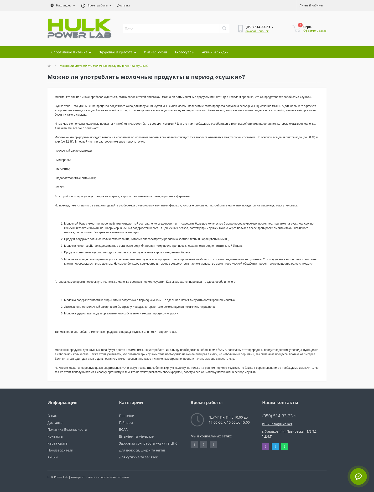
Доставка (123, 5)
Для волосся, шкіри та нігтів (142, 450)
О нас (52, 415)
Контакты (55, 436)
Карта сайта (57, 443)
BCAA (123, 429)
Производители (60, 450)
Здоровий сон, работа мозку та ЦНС (148, 443)
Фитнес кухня (155, 52)
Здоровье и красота (117, 52)
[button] (62, 5)
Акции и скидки (215, 52)
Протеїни (126, 415)
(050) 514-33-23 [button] (279, 416)
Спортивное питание (71, 52)
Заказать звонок (257, 31)
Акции (52, 457)
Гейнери (126, 422)
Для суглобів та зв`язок (138, 457)
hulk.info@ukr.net (277, 424)
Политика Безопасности (67, 429)
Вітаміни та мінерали (136, 436)
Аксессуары (184, 52)
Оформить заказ (315, 31)
